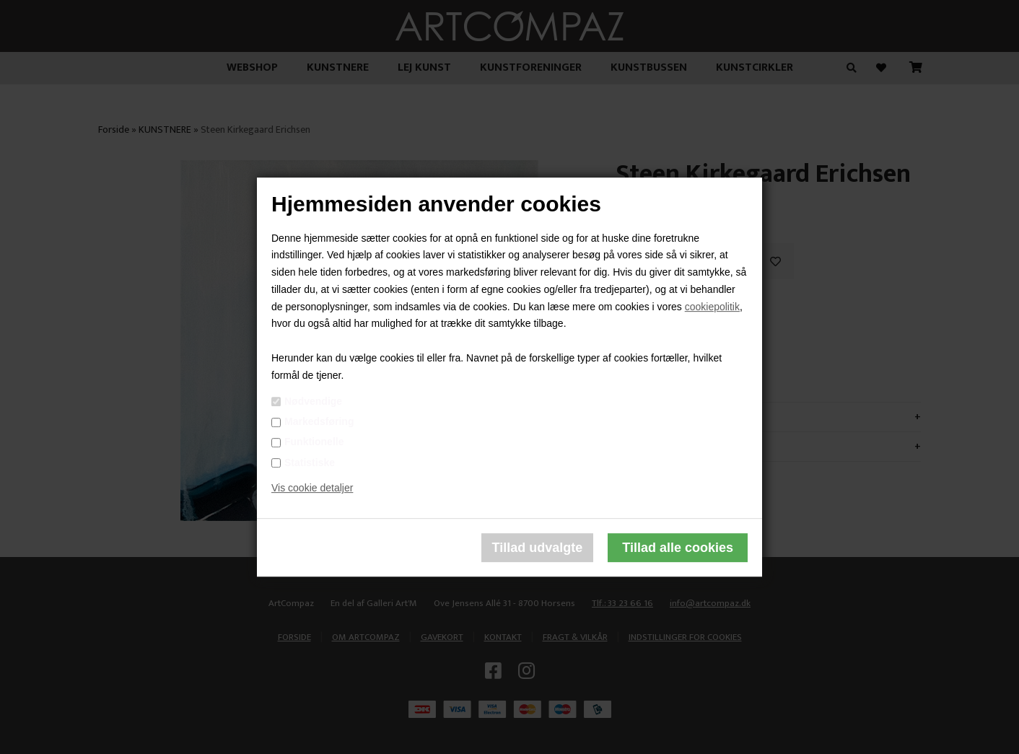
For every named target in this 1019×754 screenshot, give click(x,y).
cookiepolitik (712, 306)
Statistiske (309, 462)
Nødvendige (313, 401)
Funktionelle (314, 442)
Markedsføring (319, 421)
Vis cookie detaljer (312, 488)
